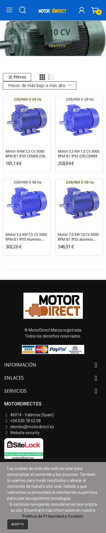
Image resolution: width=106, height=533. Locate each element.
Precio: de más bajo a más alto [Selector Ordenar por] (39, 85)
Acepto (17, 524)
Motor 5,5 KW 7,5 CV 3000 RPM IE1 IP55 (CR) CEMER (78, 154)
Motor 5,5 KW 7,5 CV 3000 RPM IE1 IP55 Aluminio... (26, 237)
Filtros (17, 77)
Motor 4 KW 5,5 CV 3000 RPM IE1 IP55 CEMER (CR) (25, 154)
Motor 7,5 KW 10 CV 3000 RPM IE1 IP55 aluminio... (78, 237)
